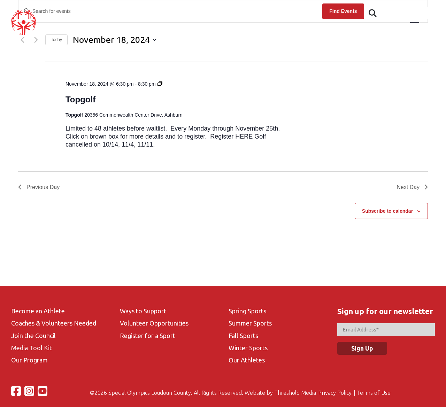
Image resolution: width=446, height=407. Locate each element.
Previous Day (39, 187)
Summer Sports (250, 323)
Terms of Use (374, 393)
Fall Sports (243, 335)
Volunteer (311, 29)
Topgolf (80, 99)
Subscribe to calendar (387, 211)
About (142, 29)
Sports (276, 29)
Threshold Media (295, 393)
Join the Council (33, 335)
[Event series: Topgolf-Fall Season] (159, 84)
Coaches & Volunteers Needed (53, 323)
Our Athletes (247, 360)
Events (208, 29)
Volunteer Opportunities (154, 323)
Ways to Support (143, 310)
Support (423, 29)
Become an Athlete (38, 310)
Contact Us (384, 29)
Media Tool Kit (31, 347)
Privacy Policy (335, 393)
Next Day (412, 187)
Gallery (347, 29)
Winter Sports (248, 347)
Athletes (175, 29)
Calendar (242, 29)
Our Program (29, 360)
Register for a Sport (147, 335)
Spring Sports (247, 310)
